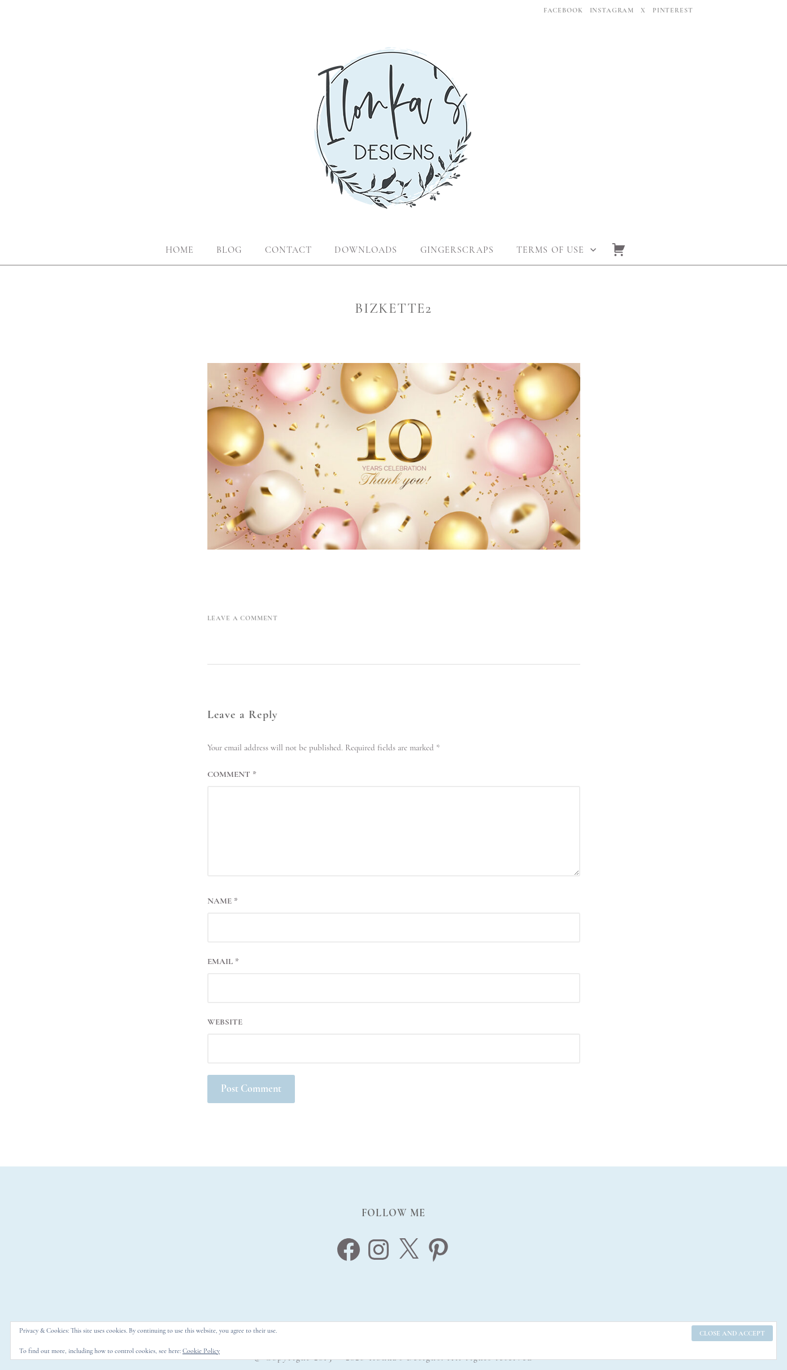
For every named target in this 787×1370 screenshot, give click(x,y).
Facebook (563, 10)
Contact (288, 250)
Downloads (365, 250)
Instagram (612, 10)
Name (222, 901)
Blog (229, 250)
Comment (231, 774)
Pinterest (673, 10)
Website (224, 1022)
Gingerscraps (457, 250)
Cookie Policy (201, 1351)
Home (180, 250)
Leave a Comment (243, 618)
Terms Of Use (550, 250)
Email (223, 961)
